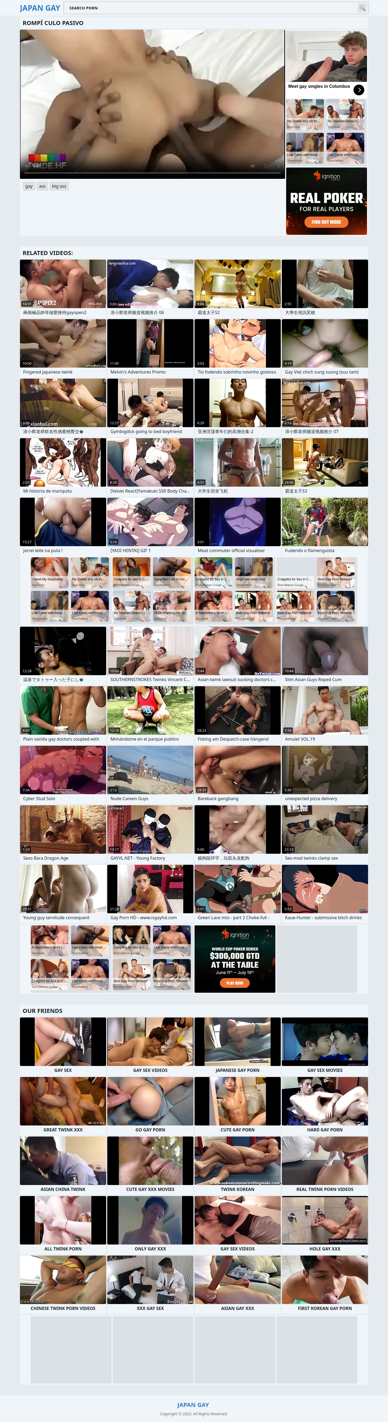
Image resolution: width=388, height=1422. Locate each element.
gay (29, 186)
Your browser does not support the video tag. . (152, 104)
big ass (59, 186)
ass (42, 186)
